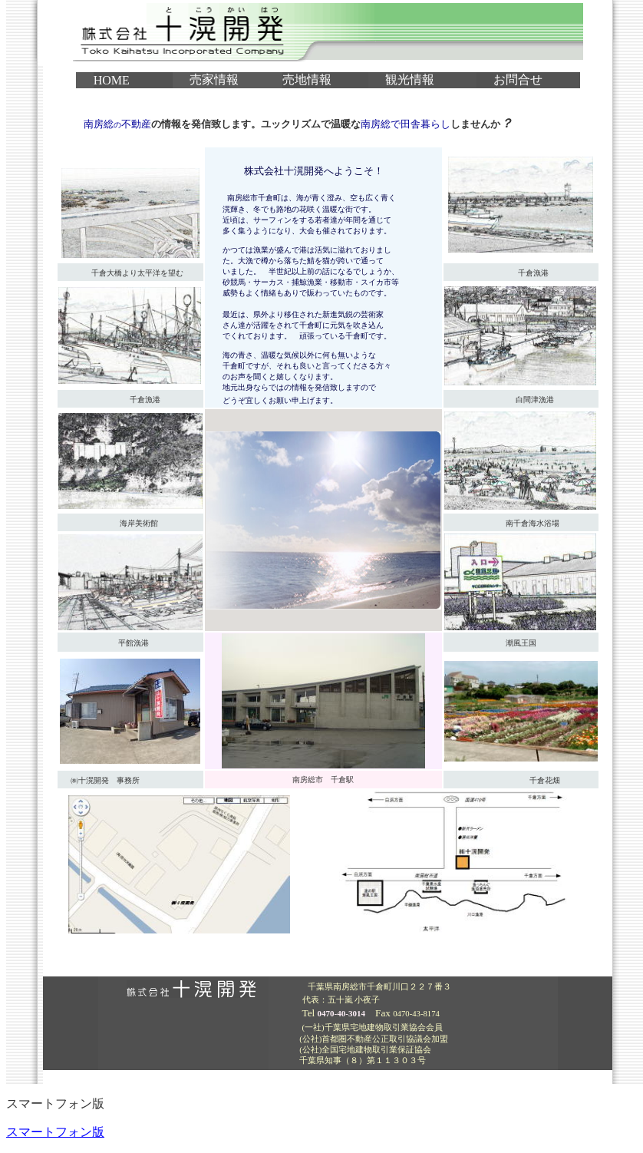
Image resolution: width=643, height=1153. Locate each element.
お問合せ (517, 79)
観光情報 (409, 79)
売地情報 (306, 79)
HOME (112, 80)
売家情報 (214, 79)
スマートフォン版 (55, 1131)
